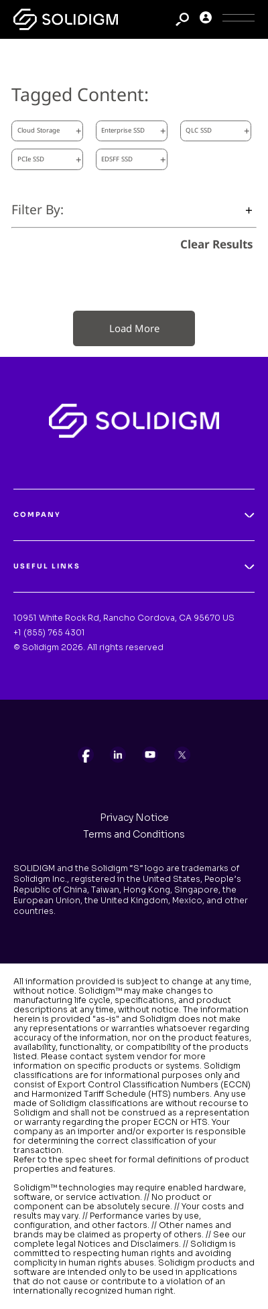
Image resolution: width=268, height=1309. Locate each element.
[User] (206, 19)
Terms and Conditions (134, 834)
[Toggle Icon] (238, 19)
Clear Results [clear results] (216, 244)
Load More (134, 328)
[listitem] (86, 755)
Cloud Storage (49, 130)
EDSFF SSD (133, 159)
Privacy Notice (134, 818)
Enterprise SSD (133, 130)
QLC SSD (218, 130)
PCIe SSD (49, 159)
